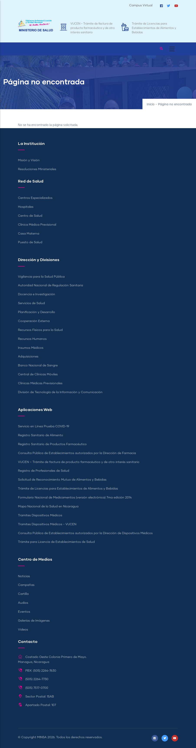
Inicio (151, 104)
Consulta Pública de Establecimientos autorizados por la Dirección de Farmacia (77, 453)
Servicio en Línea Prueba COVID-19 (43, 426)
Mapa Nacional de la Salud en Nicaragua (48, 506)
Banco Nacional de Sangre (38, 365)
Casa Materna (28, 233)
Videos (23, 629)
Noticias (24, 576)
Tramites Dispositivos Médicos (40, 515)
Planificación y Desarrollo (36, 312)
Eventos (24, 611)
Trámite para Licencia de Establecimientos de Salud (56, 541)
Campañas (26, 585)
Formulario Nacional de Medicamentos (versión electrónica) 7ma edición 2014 (75, 497)
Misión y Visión (29, 160)
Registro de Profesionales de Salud (43, 470)
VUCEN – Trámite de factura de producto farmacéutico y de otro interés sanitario (92, 28)
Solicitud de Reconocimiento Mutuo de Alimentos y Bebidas (62, 479)
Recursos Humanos (32, 338)
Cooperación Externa (34, 321)
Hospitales (25, 206)
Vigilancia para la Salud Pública (41, 276)
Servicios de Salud (31, 303)
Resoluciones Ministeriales (37, 169)
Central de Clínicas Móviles (38, 374)
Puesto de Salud (30, 242)
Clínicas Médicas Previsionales (40, 383)
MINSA (42, 737)
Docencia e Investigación (36, 294)
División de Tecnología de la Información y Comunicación (60, 392)
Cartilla (23, 593)
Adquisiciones (28, 356)
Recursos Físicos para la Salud (40, 330)
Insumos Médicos (30, 347)
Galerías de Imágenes (34, 620)
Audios (23, 602)
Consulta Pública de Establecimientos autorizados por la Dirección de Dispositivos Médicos (85, 533)
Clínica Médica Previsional (37, 224)
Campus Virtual (140, 5)
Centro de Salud (30, 215)
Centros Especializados (35, 198)
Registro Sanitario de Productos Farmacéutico (52, 444)
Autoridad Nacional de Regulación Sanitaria (50, 285)
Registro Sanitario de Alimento (40, 435)
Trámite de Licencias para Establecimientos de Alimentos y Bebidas (154, 28)
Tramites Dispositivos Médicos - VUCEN (47, 524)
